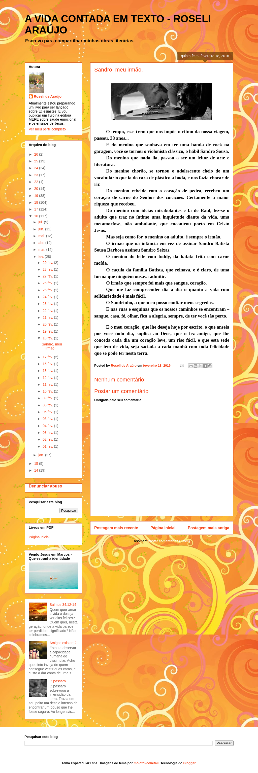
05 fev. (48, 419)
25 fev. (48, 290)
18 (36, 202)
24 (36, 168)
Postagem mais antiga (208, 528)
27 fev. (48, 276)
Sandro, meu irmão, (52, 346)
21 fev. (48, 317)
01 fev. (48, 446)
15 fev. (48, 364)
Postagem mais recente (116, 528)
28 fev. (48, 269)
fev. (41, 257)
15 (36, 464)
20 (36, 189)
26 (36, 154)
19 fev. (48, 331)
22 (36, 182)
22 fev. (48, 311)
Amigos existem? (63, 643)
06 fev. (48, 412)
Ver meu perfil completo (47, 129)
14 (36, 470)
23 (36, 175)
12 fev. (48, 378)
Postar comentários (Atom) (169, 541)
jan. (41, 455)
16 (36, 216)
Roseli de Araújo (47, 96)
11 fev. (48, 384)
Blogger (189, 763)
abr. (41, 243)
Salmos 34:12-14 (63, 605)
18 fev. (48, 338)
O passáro (58, 681)
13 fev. (48, 371)
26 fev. (48, 283)
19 (36, 196)
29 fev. (48, 263)
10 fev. (48, 391)
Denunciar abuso (45, 486)
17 (36, 209)
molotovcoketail (146, 763)
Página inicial (163, 528)
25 (36, 161)
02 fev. (48, 439)
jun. (41, 229)
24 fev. (48, 297)
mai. (42, 236)
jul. (41, 222)
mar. (42, 250)
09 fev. (48, 398)
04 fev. (48, 426)
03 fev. (48, 433)
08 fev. (48, 405)
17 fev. (48, 357)
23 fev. (48, 304)
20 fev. (48, 324)
